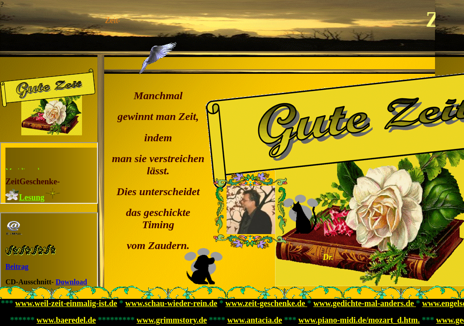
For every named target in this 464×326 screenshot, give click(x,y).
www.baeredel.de (66, 320)
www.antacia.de (254, 320)
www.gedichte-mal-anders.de (364, 303)
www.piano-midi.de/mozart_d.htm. (359, 320)
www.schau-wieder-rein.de (172, 303)
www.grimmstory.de (171, 320)
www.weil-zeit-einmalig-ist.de (66, 303)
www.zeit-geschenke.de (266, 303)
